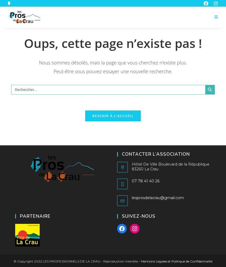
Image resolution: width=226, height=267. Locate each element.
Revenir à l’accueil (113, 115)
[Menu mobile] (216, 17)
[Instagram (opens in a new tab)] (214, 3)
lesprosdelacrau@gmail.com (158, 197)
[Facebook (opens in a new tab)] (206, 3)
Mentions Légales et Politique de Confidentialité (176, 261)
